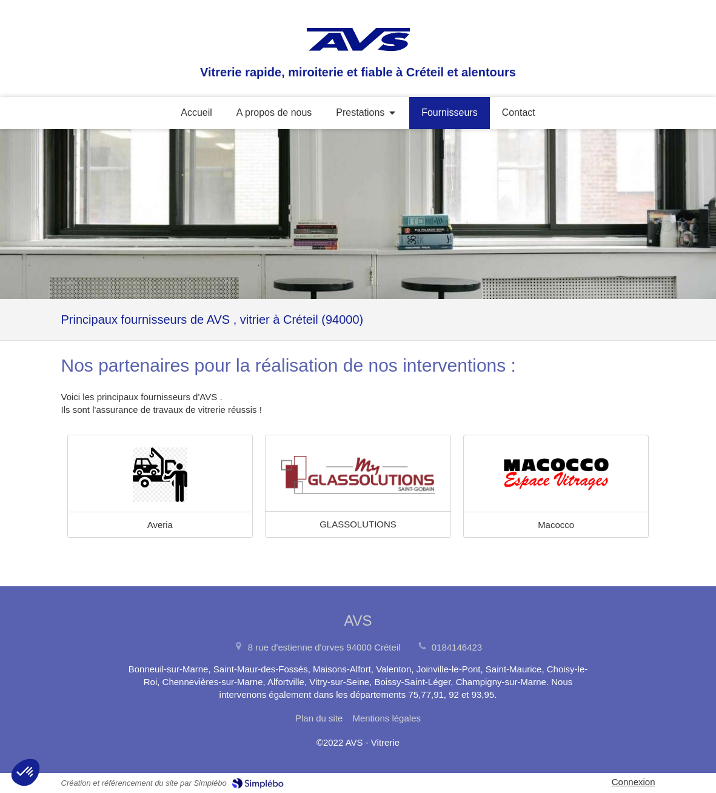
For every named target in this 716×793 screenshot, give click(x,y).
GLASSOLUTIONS (358, 524)
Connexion (633, 782)
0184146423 (457, 647)
